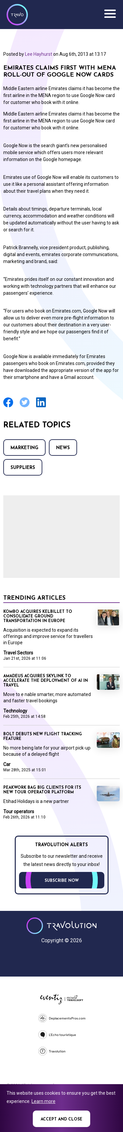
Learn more (43, 1101)
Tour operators (18, 812)
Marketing (24, 448)
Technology (15, 711)
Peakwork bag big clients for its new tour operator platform (42, 790)
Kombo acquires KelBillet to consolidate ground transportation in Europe (37, 616)
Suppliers (22, 467)
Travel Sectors (18, 653)
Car (6, 764)
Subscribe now (62, 881)
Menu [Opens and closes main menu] (110, 14)
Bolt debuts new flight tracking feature (42, 736)
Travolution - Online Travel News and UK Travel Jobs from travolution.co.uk (61, 925)
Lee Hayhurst (38, 54)
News (63, 448)
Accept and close (61, 1119)
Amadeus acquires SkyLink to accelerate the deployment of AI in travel (45, 680)
